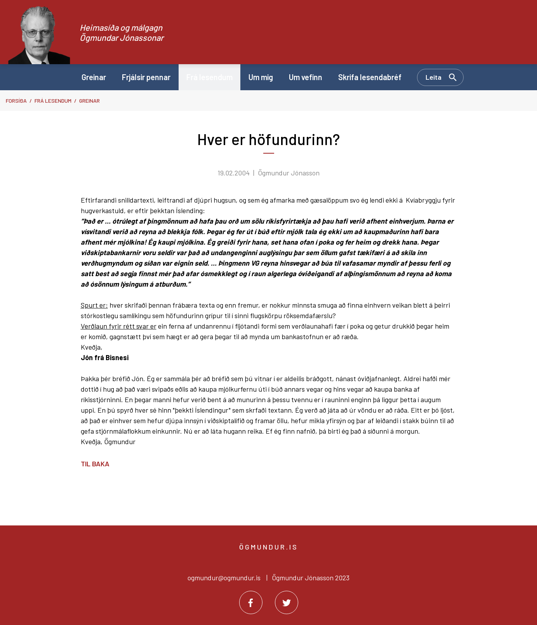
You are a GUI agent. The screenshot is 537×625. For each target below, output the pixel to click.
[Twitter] (286, 602)
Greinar (89, 100)
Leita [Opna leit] (433, 77)
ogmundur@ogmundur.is (224, 577)
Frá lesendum (53, 100)
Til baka (95, 463)
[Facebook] (250, 602)
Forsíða (16, 100)
